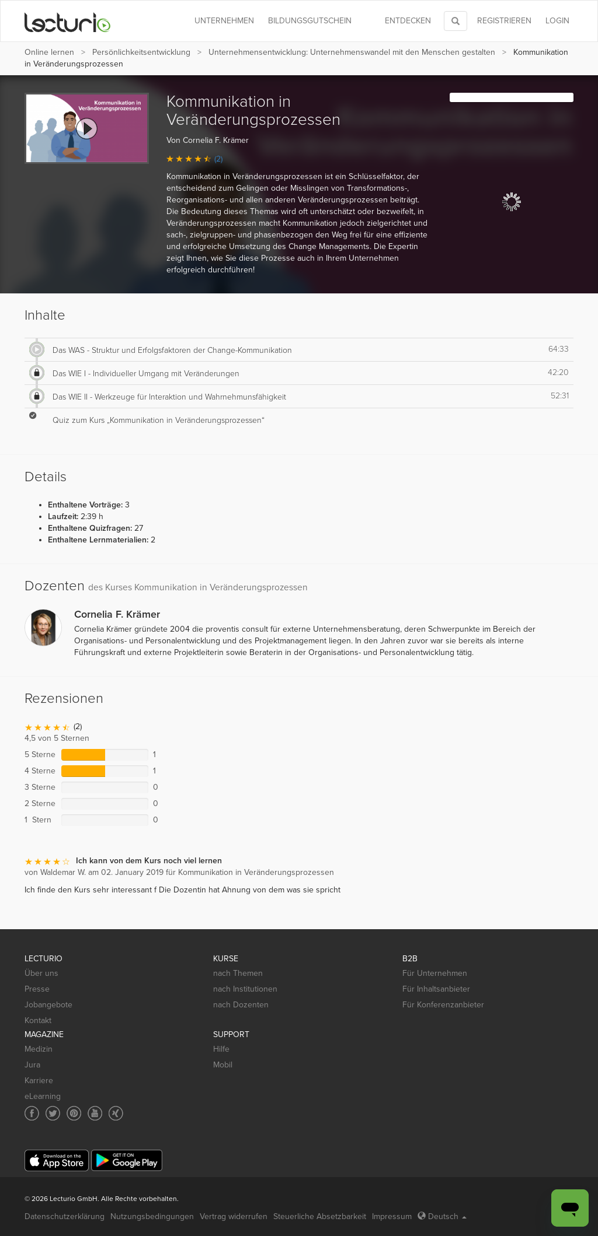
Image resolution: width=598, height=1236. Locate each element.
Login (557, 21)
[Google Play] (126, 1160)
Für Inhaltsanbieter (436, 989)
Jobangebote (48, 1005)
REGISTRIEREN (504, 21)
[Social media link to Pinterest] (74, 1113)
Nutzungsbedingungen (152, 1216)
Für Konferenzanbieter (443, 1005)
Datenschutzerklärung (65, 1216)
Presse (37, 989)
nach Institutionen (245, 989)
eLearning (43, 1096)
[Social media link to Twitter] (53, 1113)
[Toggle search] (455, 21)
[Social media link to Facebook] (32, 1113)
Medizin (39, 1049)
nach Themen (238, 973)
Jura (32, 1065)
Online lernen (49, 52)
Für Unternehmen (434, 973)
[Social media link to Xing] (116, 1113)
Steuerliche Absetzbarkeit (319, 1216)
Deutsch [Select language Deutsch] (442, 1216)
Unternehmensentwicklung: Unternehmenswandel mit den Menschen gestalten (351, 52)
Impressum (392, 1216)
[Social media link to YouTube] (95, 1113)
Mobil (222, 1065)
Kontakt (38, 1020)
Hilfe (221, 1049)
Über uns (41, 973)
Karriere (39, 1081)
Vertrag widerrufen (233, 1216)
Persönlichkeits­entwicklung (141, 52)
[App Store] (57, 1160)
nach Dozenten (241, 1005)
